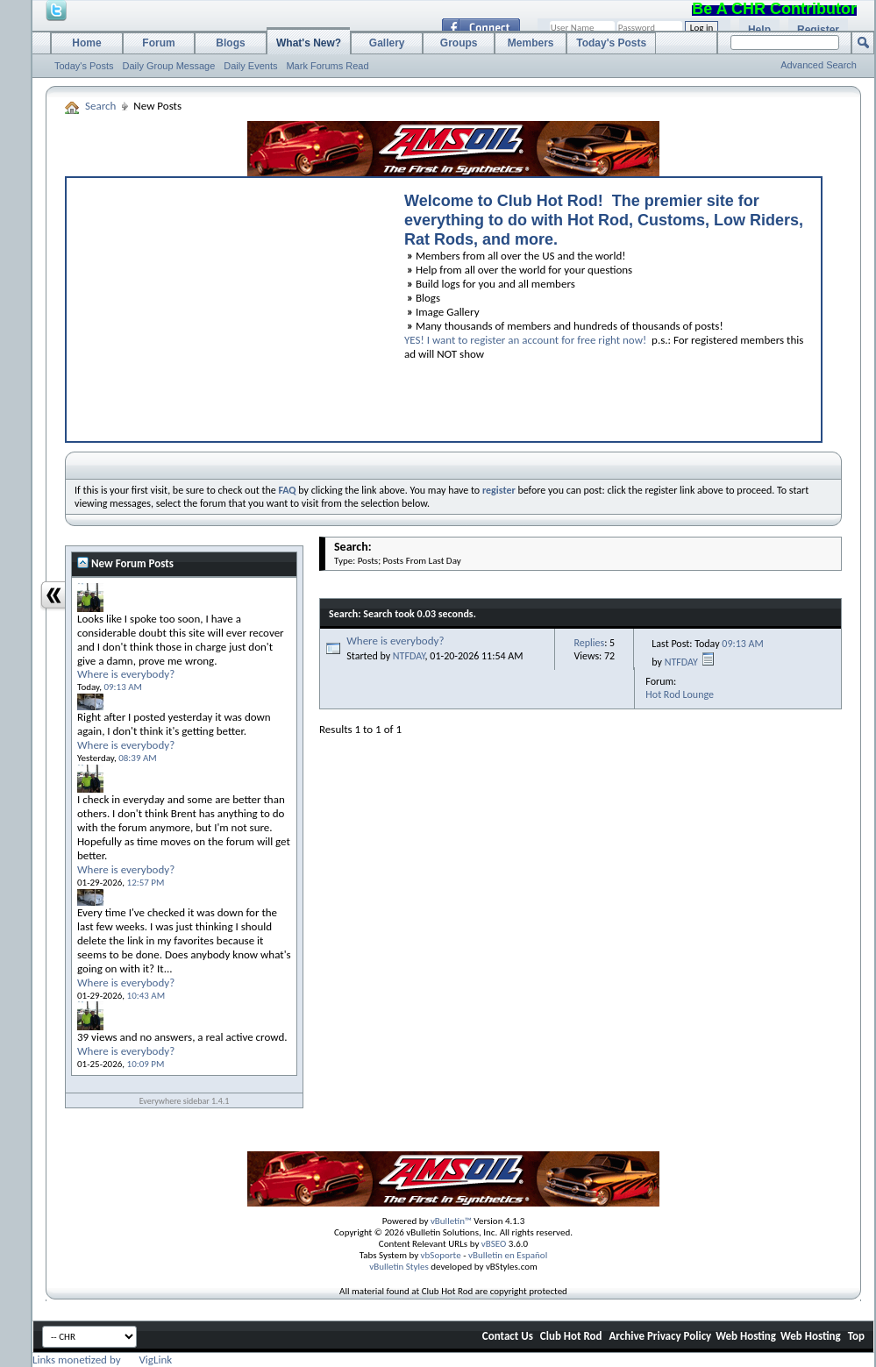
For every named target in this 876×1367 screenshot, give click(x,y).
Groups (459, 43)
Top (856, 1335)
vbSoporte (441, 1255)
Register (818, 30)
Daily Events (250, 66)
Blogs (230, 43)
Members (531, 43)
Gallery (387, 43)
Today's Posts (84, 66)
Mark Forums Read (327, 66)
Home (86, 43)
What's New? (308, 43)
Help (759, 30)
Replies (588, 643)
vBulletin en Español (507, 1255)
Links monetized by (102, 1359)
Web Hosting (746, 1335)
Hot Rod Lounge (679, 694)
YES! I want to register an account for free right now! (525, 339)
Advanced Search (818, 65)
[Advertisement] (227, 305)
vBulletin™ (451, 1221)
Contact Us (507, 1335)
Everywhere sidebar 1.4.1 (184, 1101)
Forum (158, 43)
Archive (627, 1335)
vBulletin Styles (399, 1266)
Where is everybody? (395, 640)
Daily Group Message (169, 66)
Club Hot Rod (571, 1335)
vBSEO (494, 1244)
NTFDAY (409, 656)
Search (100, 105)
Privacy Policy (679, 1335)
